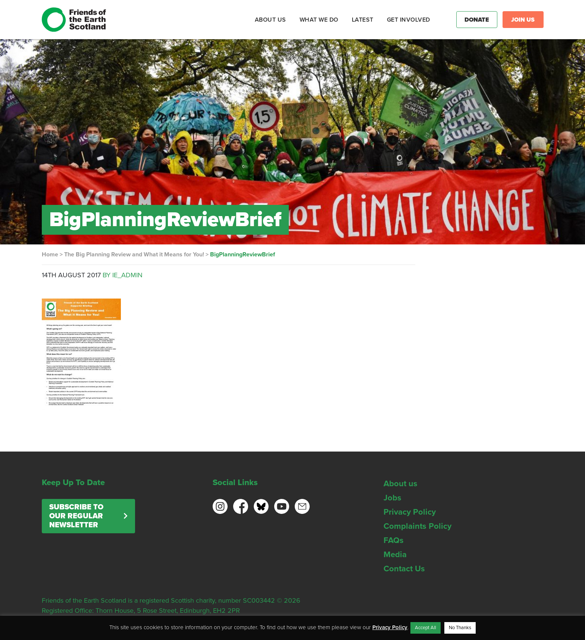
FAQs (394, 540)
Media (395, 554)
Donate (476, 20)
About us (400, 483)
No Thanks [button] (460, 628)
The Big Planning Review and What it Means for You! (134, 254)
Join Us (523, 20)
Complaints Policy (417, 526)
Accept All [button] (425, 628)
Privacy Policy (410, 512)
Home (50, 254)
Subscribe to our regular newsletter (76, 516)
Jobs (392, 498)
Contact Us (404, 569)
